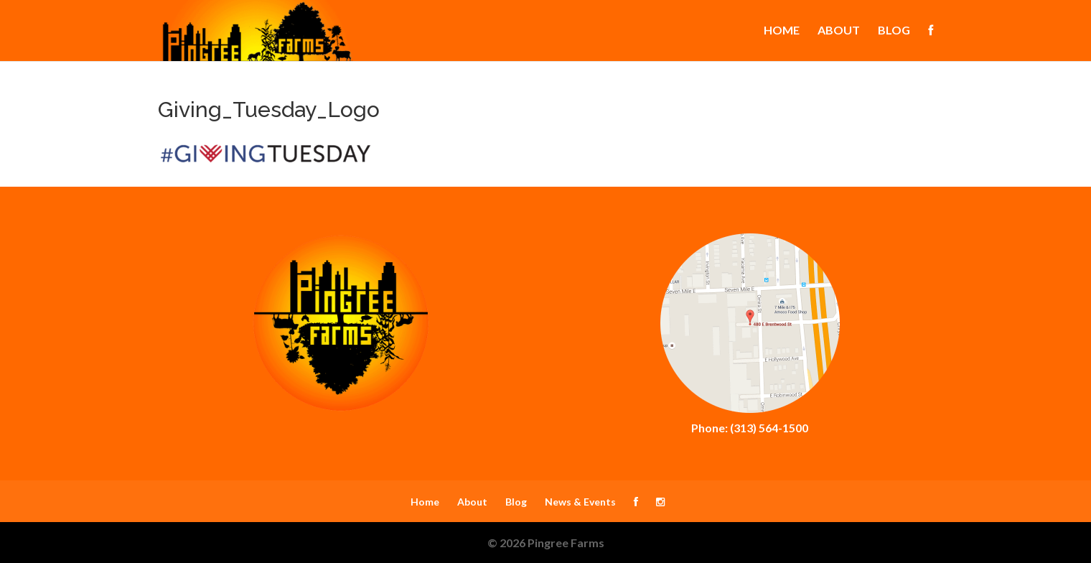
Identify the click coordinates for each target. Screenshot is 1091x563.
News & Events (580, 501)
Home (782, 31)
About (839, 31)
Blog (894, 31)
